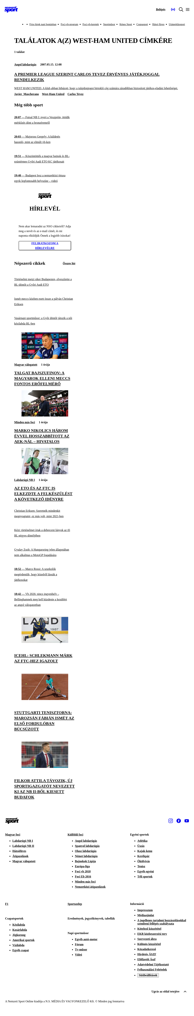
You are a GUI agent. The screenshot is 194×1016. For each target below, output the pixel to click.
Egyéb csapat (20, 950)
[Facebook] (178, 821)
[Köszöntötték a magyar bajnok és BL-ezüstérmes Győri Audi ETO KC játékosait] (44, 159)
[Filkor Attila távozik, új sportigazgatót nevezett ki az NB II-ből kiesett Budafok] (45, 766)
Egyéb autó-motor (86, 939)
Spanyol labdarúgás (87, 845)
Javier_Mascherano (26, 94)
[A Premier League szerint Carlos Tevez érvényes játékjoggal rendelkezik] (97, 81)
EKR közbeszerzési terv (152, 933)
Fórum (79, 944)
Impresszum (145, 910)
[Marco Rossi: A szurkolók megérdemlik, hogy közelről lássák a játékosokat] (44, 574)
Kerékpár (143, 856)
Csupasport (142, 24)
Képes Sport (125, 24)
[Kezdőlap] (11, 9)
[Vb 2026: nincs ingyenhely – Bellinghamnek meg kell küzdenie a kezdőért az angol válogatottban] (44, 599)
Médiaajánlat (145, 915)
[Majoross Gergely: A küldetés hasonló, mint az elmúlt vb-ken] (44, 139)
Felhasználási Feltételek (152, 969)
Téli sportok (144, 876)
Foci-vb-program (69, 24)
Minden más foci (24, 422)
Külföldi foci (75, 834)
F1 (6, 903)
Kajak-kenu (144, 851)
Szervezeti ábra (146, 938)
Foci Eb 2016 (83, 876)
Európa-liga (82, 866)
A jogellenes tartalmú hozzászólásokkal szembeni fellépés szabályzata (161, 922)
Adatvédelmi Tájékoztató (153, 964)
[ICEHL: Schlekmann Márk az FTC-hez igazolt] (45, 641)
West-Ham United (53, 94)
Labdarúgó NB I (24, 479)
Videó (78, 954)
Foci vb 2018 (83, 871)
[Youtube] (187, 821)
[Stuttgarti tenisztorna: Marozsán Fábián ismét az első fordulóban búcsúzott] (45, 699)
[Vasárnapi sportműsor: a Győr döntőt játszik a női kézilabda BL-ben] (44, 321)
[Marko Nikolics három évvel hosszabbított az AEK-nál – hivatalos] (45, 415)
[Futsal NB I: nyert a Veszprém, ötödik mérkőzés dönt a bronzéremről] (44, 120)
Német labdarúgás (86, 856)
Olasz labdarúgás (86, 851)
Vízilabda (18, 945)
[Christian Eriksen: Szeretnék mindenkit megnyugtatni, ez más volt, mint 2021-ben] (44, 513)
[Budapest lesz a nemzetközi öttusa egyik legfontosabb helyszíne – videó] (44, 178)
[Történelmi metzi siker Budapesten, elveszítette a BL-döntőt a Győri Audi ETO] (44, 282)
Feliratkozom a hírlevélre (44, 246)
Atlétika (142, 840)
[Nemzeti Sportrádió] (173, 9)
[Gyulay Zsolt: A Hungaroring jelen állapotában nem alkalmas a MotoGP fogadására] (44, 552)
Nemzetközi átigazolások (90, 886)
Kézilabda (18, 924)
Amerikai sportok (23, 940)
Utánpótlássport (177, 24)
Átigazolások (20, 856)
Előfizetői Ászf (146, 959)
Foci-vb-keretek (91, 24)
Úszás (140, 845)
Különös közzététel (149, 944)
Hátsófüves (19, 851)
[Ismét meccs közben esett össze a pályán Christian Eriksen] (44, 301)
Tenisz (141, 866)
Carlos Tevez (75, 94)
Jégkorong (19, 934)
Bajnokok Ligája (85, 861)
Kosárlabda (19, 929)
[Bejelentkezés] (160, 9)
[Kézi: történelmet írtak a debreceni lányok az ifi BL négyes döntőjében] (44, 533)
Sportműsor (109, 24)
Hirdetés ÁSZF (146, 954)
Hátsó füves (158, 24)
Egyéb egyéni (145, 871)
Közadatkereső (146, 949)
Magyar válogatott (25, 364)
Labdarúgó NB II (23, 845)
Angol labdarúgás (25, 64)
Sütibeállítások (148, 975)
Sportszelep (75, 903)
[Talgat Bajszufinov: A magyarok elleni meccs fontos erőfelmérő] (45, 357)
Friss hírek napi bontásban (43, 24)
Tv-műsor (81, 949)
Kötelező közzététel (149, 928)
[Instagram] (170, 821)
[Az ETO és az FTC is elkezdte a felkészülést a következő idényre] (45, 473)
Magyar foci (12, 834)
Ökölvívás (143, 861)
